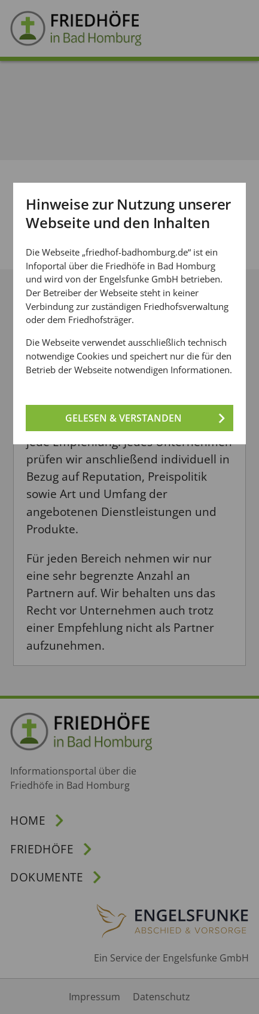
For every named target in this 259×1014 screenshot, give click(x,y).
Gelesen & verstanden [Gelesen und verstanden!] (123, 418)
